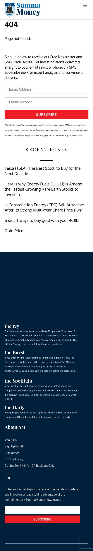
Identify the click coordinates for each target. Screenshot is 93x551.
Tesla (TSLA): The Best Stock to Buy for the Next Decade (43, 171)
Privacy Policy (14, 459)
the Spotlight (18, 381)
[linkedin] (8, 477)
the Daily (14, 407)
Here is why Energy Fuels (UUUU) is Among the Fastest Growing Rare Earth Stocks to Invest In (43, 189)
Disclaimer (12, 452)
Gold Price (14, 230)
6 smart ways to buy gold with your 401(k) (42, 220)
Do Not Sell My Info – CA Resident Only (29, 465)
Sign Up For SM (14, 446)
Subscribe (46, 114)
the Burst (15, 352)
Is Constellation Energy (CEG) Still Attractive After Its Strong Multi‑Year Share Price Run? (44, 207)
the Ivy (12, 326)
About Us (11, 440)
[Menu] (84, 5)
